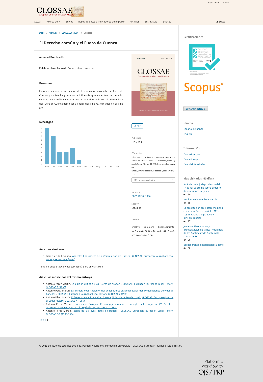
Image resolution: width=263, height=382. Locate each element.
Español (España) (193, 128)
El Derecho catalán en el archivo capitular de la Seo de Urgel (106, 297)
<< (40, 319)
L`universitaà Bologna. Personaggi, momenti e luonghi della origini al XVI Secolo (123, 304)
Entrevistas (151, 21)
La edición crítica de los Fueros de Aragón (96, 283)
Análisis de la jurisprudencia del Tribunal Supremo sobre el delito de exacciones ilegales (202, 188)
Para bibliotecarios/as (194, 164)
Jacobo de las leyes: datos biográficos (96, 310)
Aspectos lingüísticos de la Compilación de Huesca (101, 256)
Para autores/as (191, 159)
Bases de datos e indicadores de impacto (101, 21)
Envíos (69, 21)
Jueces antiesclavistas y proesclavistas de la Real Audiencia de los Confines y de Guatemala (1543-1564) (203, 231)
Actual (37, 21)
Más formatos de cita (144, 180)
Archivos (134, 21)
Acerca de (52, 21)
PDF (138, 125)
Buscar (221, 21)
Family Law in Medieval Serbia (200, 199)
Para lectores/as (191, 154)
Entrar (226, 2)
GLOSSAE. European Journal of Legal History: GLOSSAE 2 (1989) (93, 294)
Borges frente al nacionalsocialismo (203, 244)
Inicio (42, 32)
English (187, 134)
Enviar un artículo (195, 108)
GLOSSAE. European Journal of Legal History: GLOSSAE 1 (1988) (81, 307)
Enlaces (167, 21)
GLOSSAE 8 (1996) (70, 32)
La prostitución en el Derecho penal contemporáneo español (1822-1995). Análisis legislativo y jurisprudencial (203, 212)
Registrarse (213, 2)
